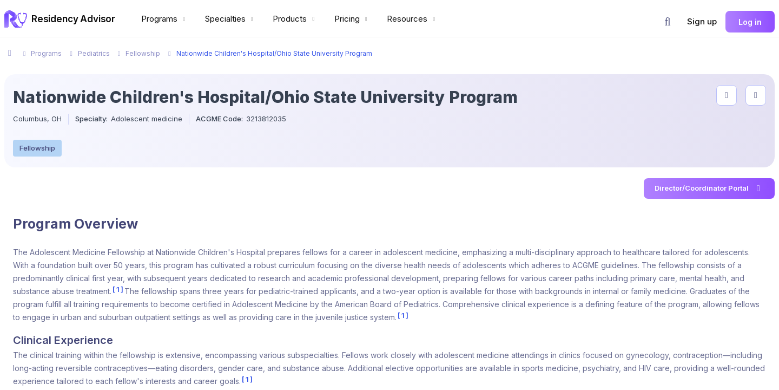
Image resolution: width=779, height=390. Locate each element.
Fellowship (37, 148)
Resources (412, 19)
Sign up (702, 21)
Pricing (352, 19)
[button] (667, 21)
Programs (164, 19)
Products (295, 19)
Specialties (230, 19)
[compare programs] (755, 95)
